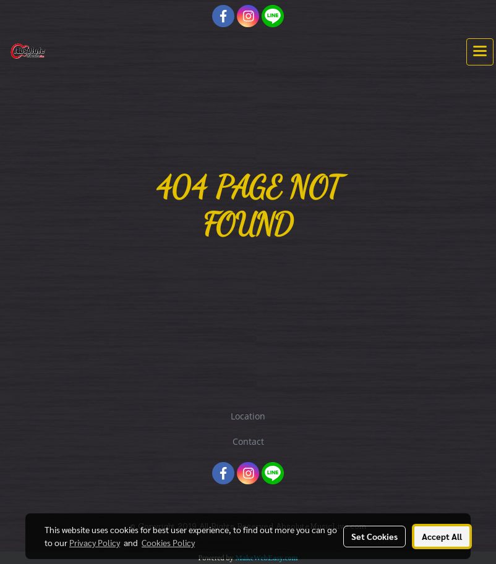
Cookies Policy (168, 542)
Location (248, 416)
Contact (248, 441)
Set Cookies (374, 536)
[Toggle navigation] (480, 51)
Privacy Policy (94, 542)
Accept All (442, 536)
